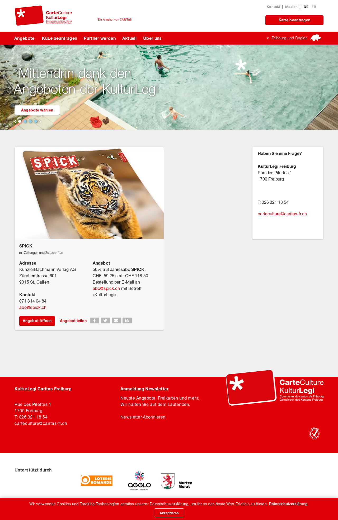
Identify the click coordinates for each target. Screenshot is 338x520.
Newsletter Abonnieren (142, 417)
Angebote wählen (37, 110)
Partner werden (99, 38)
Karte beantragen (295, 20)
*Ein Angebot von (114, 19)
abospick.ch (33, 307)
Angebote (24, 38)
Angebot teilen (73, 320)
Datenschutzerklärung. (288, 504)
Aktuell (129, 38)
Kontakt (273, 6)
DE (307, 6)
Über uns (152, 38)
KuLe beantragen (59, 38)
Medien (291, 6)
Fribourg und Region (290, 38)
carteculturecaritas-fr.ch (282, 213)
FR (314, 6)
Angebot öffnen (37, 320)
